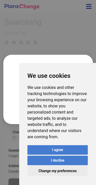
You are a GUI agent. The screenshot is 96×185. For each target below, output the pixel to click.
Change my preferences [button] (57, 171)
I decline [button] (57, 160)
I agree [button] (57, 150)
